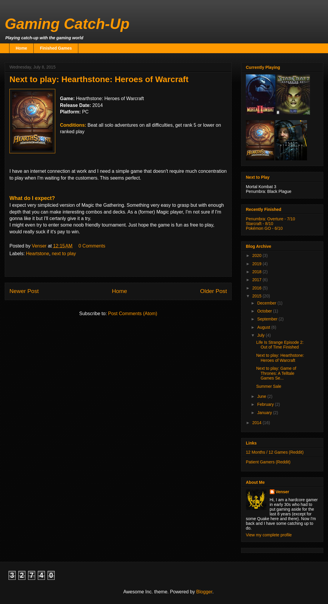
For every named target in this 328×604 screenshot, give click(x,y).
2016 (257, 288)
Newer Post (24, 291)
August (264, 327)
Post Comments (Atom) (132, 313)
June (262, 396)
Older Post (213, 291)
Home (21, 48)
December (267, 303)
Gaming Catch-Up (67, 24)
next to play (64, 253)
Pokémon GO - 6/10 (264, 228)
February (266, 404)
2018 (257, 271)
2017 (257, 279)
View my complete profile (269, 535)
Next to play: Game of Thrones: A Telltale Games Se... (276, 373)
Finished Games (56, 48)
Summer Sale (268, 386)
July (261, 335)
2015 (257, 296)
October (265, 311)
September (267, 319)
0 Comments (92, 245)
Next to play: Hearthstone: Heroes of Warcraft (280, 358)
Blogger (204, 591)
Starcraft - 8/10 (259, 223)
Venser (282, 491)
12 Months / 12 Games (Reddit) (274, 452)
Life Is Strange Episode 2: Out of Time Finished (279, 345)
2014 (257, 422)
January (265, 412)
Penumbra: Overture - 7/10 (270, 218)
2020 (257, 255)
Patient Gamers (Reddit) (268, 462)
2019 (257, 263)
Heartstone (37, 253)
